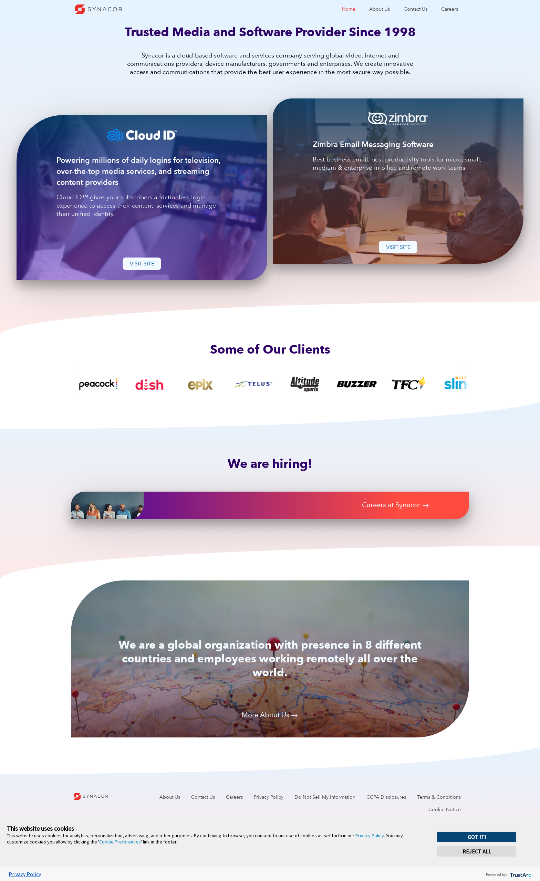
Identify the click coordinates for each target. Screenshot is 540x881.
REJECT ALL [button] (477, 851)
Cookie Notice (444, 809)
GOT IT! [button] (477, 836)
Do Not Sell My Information (324, 797)
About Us (379, 9)
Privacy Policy (268, 797)
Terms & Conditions (439, 797)
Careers (449, 9)
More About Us (270, 715)
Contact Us (415, 9)
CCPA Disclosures (386, 797)
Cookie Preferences (120, 842)
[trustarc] (520, 874)
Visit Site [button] (142, 264)
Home (348, 9)
